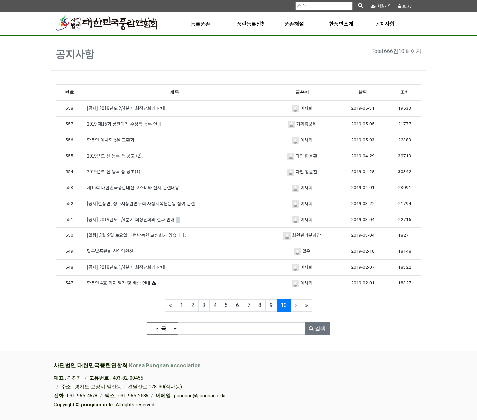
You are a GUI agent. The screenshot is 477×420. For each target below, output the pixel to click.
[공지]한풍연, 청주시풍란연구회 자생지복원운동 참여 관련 (141, 203)
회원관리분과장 (302, 235)
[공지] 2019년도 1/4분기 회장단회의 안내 (126, 267)
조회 (404, 92)
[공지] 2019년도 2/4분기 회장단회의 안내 (126, 108)
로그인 (405, 6)
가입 (381, 6)
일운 (302, 251)
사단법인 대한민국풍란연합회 (127, 365)
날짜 (363, 92)
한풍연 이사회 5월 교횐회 (110, 139)
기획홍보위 (302, 123)
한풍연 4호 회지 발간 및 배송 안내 (119, 282)
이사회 (302, 108)
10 (286, 305)
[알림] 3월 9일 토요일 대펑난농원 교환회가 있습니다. (136, 235)
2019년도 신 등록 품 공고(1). (114, 171)
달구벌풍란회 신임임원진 (110, 251)
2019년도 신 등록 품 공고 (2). (115, 155)
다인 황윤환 (302, 155)
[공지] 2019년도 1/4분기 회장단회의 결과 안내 (133, 219)
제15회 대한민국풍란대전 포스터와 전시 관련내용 (133, 187)
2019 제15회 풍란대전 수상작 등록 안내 (124, 123)
